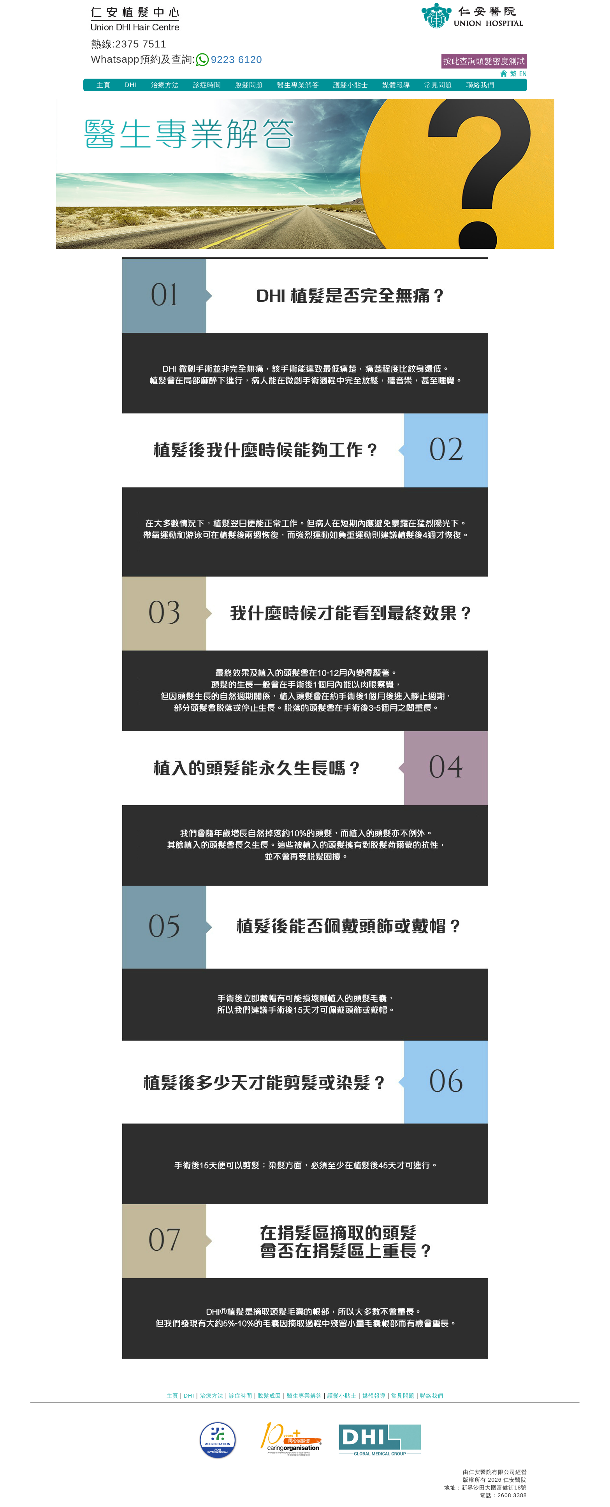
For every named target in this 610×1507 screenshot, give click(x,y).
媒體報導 (396, 85)
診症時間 (207, 85)
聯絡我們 (480, 85)
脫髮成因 (269, 1396)
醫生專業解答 (298, 85)
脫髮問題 (249, 85)
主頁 (104, 85)
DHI (131, 85)
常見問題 (438, 85)
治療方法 (165, 85)
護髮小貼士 (350, 85)
